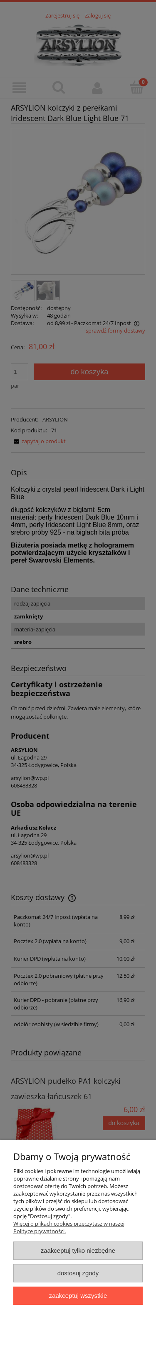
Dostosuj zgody (78, 1273)
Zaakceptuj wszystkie (78, 1295)
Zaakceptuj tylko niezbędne (78, 1250)
